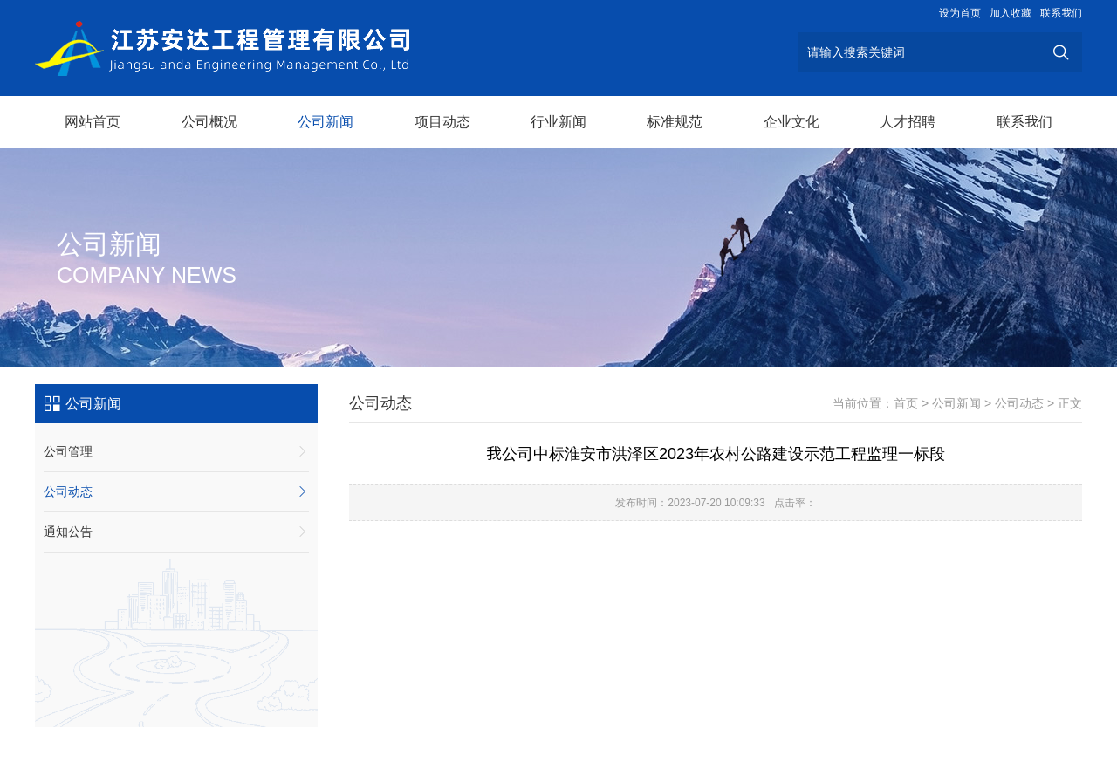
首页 (906, 403)
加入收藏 (1010, 13)
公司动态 (176, 491)
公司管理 (176, 451)
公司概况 (209, 121)
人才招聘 (907, 121)
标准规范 (674, 121)
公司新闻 (325, 121)
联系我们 (1061, 13)
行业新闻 (558, 121)
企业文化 (791, 121)
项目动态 (442, 121)
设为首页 (960, 13)
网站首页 (92, 121)
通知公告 (176, 532)
